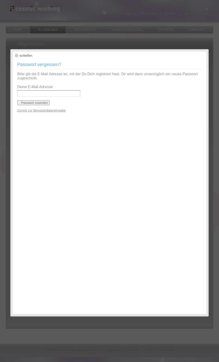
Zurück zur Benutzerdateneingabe (41, 110)
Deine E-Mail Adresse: (35, 87)
